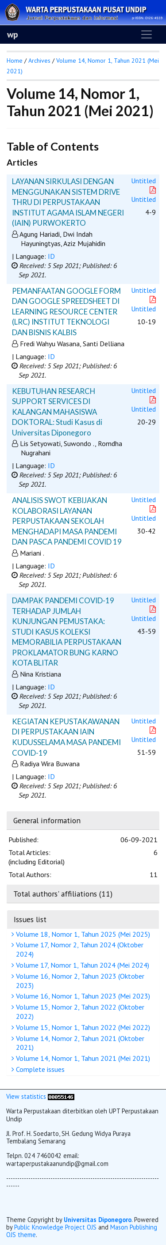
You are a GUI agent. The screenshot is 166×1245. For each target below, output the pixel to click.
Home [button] (15, 60)
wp (12, 34)
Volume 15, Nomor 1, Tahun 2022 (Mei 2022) (82, 1027)
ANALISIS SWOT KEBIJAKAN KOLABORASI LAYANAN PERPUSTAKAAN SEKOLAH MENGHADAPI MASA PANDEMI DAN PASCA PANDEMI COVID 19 (67, 521)
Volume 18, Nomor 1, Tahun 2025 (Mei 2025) (82, 934)
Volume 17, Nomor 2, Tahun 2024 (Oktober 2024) (78, 949)
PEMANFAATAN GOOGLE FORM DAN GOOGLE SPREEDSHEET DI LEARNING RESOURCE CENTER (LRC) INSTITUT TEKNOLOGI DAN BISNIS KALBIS (66, 311)
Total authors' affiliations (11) (62, 894)
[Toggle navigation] (146, 34)
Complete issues (39, 1069)
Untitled (143, 180)
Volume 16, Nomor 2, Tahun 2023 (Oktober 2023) (79, 981)
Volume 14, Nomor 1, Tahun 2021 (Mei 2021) (82, 1058)
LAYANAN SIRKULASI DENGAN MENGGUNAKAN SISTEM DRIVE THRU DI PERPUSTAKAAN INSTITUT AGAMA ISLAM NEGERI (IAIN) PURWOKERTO (68, 202)
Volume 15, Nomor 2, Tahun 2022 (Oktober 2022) (79, 1012)
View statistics (26, 1096)
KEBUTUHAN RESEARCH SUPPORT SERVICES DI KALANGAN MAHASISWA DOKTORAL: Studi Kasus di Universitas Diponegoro (57, 411)
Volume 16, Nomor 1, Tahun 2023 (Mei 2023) (82, 995)
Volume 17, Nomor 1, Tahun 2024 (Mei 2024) (81, 965)
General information (47, 820)
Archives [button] (39, 60)
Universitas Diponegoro (97, 1219)
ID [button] (51, 256)
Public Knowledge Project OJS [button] (55, 1227)
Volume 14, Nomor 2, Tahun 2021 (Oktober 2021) (79, 1043)
